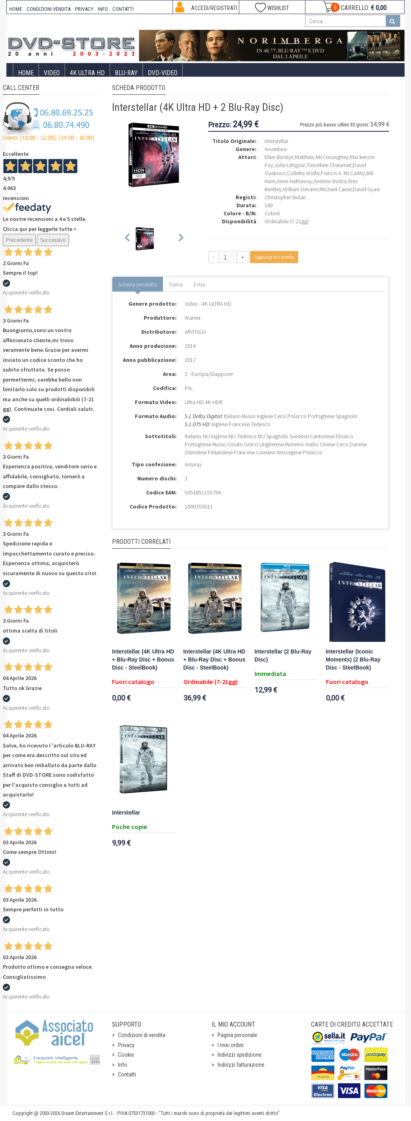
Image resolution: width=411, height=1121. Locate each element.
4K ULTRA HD (87, 73)
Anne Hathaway (294, 181)
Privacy (126, 1045)
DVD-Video (162, 73)
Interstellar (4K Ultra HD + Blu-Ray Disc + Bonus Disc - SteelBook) (143, 660)
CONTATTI (123, 9)
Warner (193, 317)
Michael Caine (335, 189)
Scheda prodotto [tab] (137, 284)
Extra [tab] (199, 284)
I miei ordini (231, 1045)
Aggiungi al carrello (274, 257)
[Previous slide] (128, 239)
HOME (15, 9)
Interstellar (126, 813)
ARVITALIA (195, 331)
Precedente (19, 239)
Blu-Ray (126, 73)
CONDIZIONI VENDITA (48, 9)
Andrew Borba (330, 181)
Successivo (53, 239)
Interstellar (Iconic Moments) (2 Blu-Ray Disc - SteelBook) (353, 660)
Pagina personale (237, 1035)
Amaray (193, 464)
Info (122, 1065)
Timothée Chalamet (329, 165)
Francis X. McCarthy (343, 173)
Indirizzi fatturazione (241, 1065)
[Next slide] (180, 239)
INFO (103, 9)
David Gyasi (366, 189)
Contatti (127, 1074)
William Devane (300, 189)
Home (26, 73)
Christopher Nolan (285, 197)
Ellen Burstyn (279, 157)
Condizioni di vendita (141, 1035)
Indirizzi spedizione (240, 1055)
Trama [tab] (176, 284)
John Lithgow (290, 165)
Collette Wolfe (303, 173)
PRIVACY (84, 9)
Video (52, 73)
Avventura (276, 149)
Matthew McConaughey (321, 157)
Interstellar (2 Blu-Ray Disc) (282, 656)
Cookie (126, 1055)
